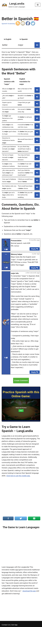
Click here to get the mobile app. (18, 476)
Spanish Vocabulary (8, 23)
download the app (29, 591)
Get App (14, 625)
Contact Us (6, 625)
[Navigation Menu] (37, 5)
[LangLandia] (13, 5)
